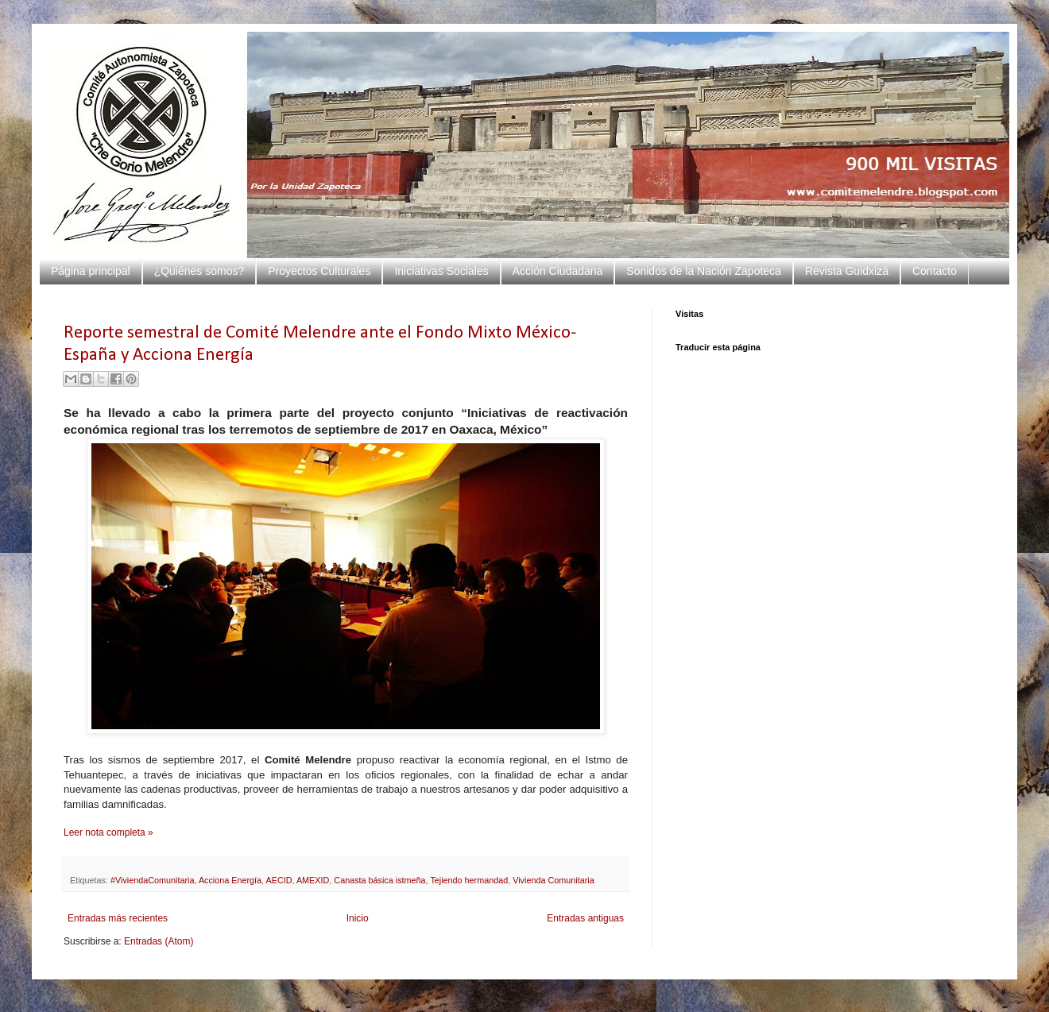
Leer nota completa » (108, 832)
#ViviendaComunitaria (152, 880)
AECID (279, 880)
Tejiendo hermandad (469, 880)
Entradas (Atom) (158, 941)
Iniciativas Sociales (441, 271)
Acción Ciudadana (558, 271)
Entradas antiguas (585, 918)
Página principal (90, 271)
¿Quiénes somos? (199, 271)
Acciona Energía (230, 880)
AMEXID (312, 880)
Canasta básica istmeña (379, 880)
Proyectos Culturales (319, 271)
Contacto (934, 271)
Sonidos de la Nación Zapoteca (703, 271)
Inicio (357, 918)
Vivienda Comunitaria (553, 880)
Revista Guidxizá (846, 271)
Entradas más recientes (118, 918)
